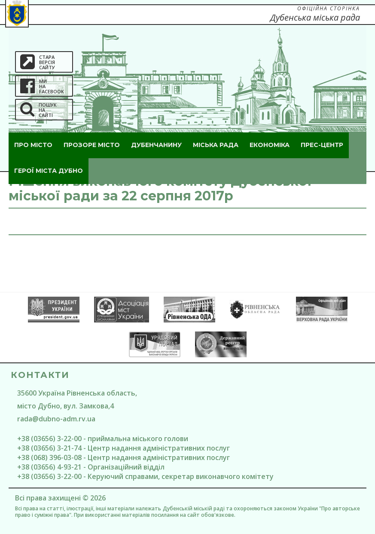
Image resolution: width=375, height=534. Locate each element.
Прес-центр (322, 145)
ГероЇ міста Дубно (48, 171)
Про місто (33, 145)
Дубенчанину (156, 145)
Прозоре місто (92, 145)
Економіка (270, 145)
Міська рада (215, 145)
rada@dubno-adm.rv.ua (56, 419)
